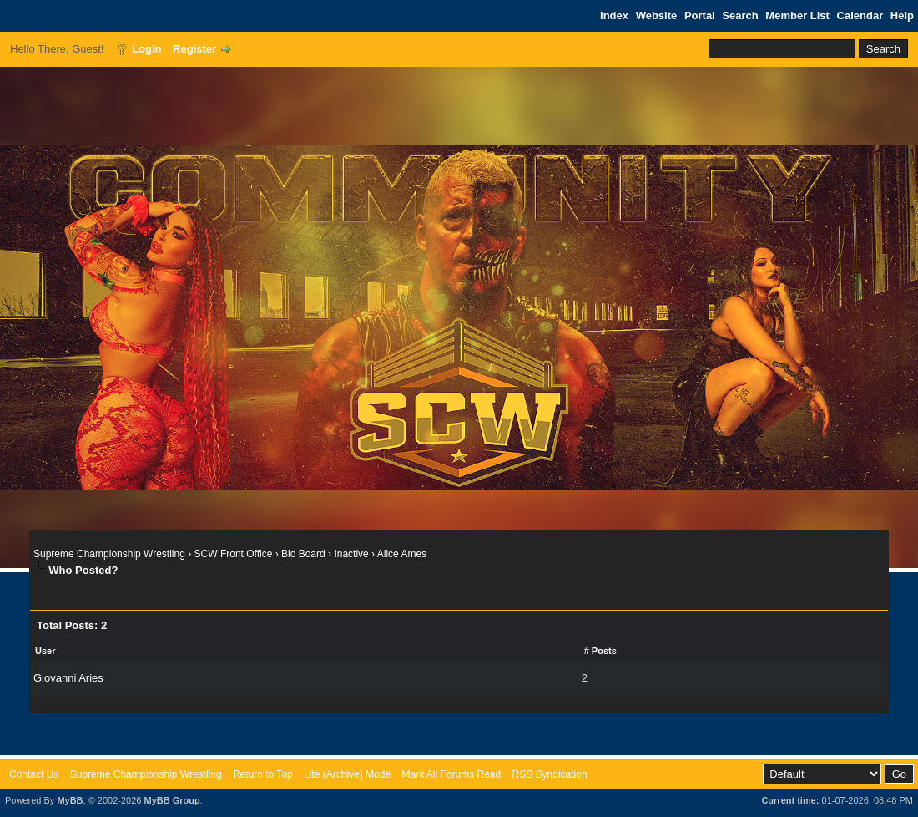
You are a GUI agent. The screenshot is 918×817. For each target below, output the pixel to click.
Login (146, 49)
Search (740, 15)
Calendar (860, 15)
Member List (797, 15)
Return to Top (263, 774)
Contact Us (33, 774)
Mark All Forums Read (451, 774)
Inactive (351, 554)
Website (657, 15)
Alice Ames (401, 554)
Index (614, 15)
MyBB (70, 800)
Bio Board (303, 554)
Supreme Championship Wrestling (109, 554)
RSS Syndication (550, 774)
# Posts (600, 651)
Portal (699, 15)
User (45, 651)
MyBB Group (171, 800)
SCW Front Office (233, 554)
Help (902, 15)
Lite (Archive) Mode (347, 774)
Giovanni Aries (68, 678)
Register (194, 49)
